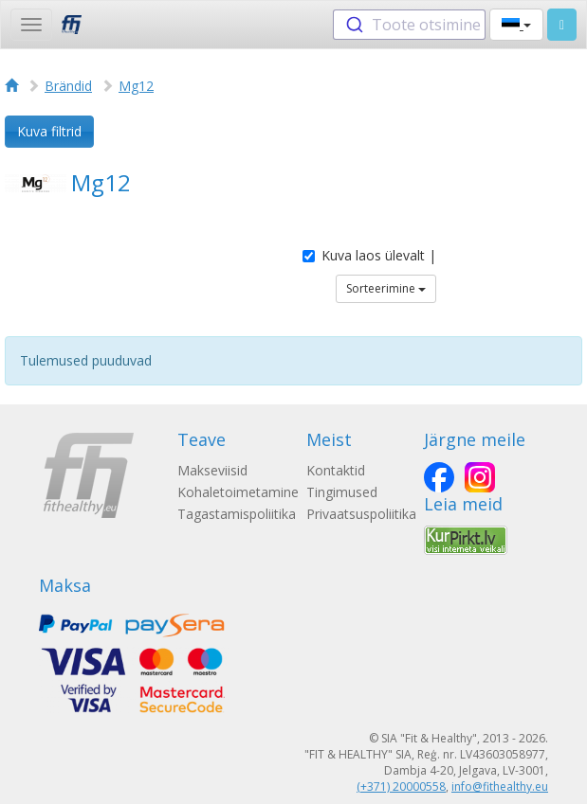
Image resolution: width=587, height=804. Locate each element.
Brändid (68, 86)
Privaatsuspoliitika (361, 514)
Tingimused (341, 492)
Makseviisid (212, 470)
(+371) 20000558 (401, 786)
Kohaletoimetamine (238, 492)
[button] (516, 25)
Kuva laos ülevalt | (369, 255)
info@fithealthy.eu (499, 786)
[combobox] (409, 24)
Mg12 (136, 86)
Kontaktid (335, 470)
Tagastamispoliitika (236, 514)
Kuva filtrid (49, 131)
